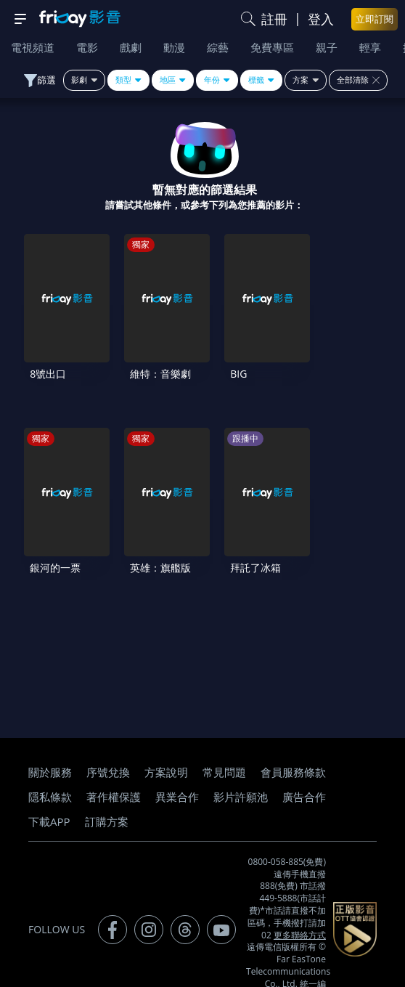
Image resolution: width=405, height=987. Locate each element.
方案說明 (166, 742)
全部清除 (358, 80)
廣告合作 (304, 767)
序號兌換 (108, 742)
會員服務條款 (293, 742)
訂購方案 (106, 791)
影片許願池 (240, 767)
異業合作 (177, 767)
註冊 (274, 19)
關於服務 (50, 742)
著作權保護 (113, 767)
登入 (321, 19)
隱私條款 (50, 767)
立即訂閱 (374, 18)
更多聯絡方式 (300, 904)
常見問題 (224, 742)
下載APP (49, 791)
